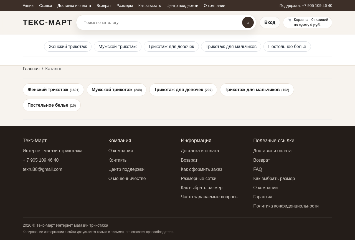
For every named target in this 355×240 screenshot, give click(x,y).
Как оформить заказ (201, 169)
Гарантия (262, 196)
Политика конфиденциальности (286, 206)
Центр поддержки (126, 169)
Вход (269, 22)
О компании (120, 150)
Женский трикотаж (68, 46)
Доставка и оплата (200, 150)
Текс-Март (47, 22)
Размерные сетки (198, 178)
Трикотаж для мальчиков (231, 46)
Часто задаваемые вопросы (210, 196)
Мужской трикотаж (117, 46)
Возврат (189, 160)
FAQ (257, 169)
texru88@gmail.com (42, 169)
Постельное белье (287, 46)
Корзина (301, 20)
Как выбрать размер (201, 187)
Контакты (118, 160)
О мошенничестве (127, 178)
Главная (31, 68)
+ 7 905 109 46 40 (41, 160)
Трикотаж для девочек (171, 46)
